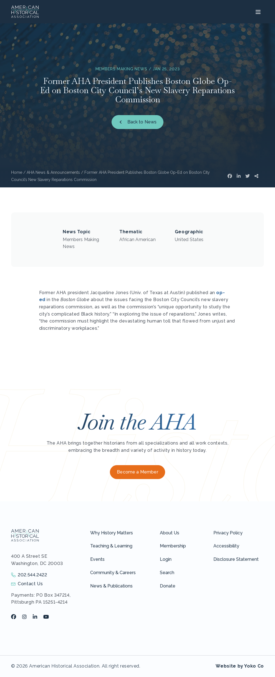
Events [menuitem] (97, 559)
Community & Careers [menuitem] (113, 572)
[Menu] (257, 12)
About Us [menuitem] (169, 532)
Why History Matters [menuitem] (111, 532)
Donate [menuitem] (167, 586)
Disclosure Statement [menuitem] (236, 559)
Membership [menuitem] (173, 546)
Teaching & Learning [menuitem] (111, 546)
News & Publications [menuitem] (111, 586)
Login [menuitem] (165, 559)
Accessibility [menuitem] (226, 546)
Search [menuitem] (167, 572)
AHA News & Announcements (53, 172)
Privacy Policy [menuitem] (228, 532)
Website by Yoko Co (240, 666)
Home (16, 172)
